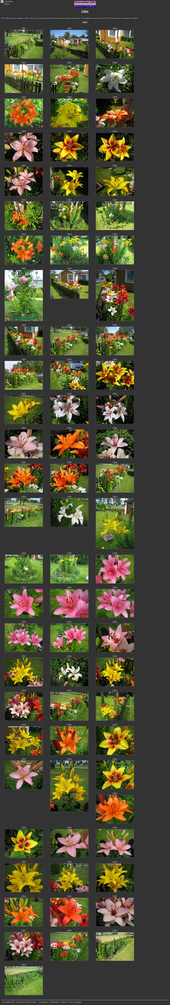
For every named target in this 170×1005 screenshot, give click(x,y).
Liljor (23, 28)
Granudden (43, 1002)
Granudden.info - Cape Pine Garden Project (19, 1002)
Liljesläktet (8, 1)
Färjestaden (54, 1002)
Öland (63, 1002)
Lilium (6, 4)
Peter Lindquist (75, 1002)
